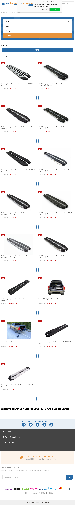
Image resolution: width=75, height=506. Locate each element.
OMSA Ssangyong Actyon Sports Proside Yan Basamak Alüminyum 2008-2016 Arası (16, 213)
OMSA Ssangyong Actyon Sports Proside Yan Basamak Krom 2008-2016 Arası (55, 256)
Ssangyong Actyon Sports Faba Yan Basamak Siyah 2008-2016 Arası (18, 170)
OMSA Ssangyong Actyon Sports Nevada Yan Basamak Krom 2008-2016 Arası (55, 127)
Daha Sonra (44, 9)
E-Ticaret (31, 503)
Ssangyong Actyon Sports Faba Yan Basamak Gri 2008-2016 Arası (17, 84)
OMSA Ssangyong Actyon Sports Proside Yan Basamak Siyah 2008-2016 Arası (17, 127)
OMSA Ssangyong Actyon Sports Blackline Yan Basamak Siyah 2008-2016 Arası (55, 213)
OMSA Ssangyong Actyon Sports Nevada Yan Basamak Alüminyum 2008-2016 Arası (53, 84)
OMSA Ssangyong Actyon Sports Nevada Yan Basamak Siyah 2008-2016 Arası (17, 299)
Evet (55, 9)
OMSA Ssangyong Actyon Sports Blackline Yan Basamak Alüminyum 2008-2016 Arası (16, 256)
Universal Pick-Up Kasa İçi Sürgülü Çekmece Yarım (52, 299)
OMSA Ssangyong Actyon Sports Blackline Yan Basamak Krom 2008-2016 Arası (55, 170)
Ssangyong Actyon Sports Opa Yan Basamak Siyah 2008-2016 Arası (55, 342)
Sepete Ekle (19, 98)
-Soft (27, 503)
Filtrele (37, 36)
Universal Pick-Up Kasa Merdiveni (10, 342)
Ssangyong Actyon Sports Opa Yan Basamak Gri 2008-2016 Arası (17, 385)
